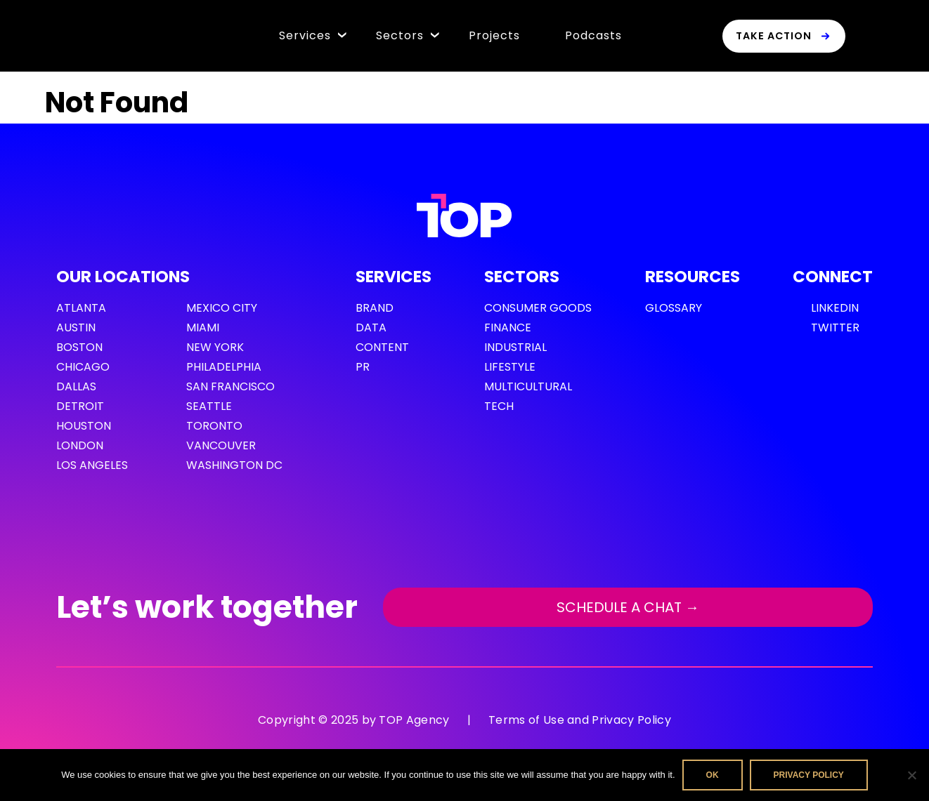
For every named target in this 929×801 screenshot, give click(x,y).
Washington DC (234, 465)
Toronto (214, 426)
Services (305, 35)
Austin (76, 327)
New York (215, 347)
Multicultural (528, 386)
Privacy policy (809, 775)
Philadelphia (223, 367)
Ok (712, 775)
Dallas (76, 386)
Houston (83, 426)
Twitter (835, 327)
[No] (911, 775)
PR (363, 367)
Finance (507, 327)
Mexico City (221, 308)
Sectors (400, 35)
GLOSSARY (673, 308)
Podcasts (593, 35)
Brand (375, 308)
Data (371, 327)
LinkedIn (835, 308)
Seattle (209, 406)
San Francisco (230, 386)
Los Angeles (92, 465)
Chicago (83, 367)
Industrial (515, 347)
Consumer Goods (538, 308)
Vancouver (221, 445)
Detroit (80, 406)
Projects (494, 35)
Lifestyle (509, 367)
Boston (79, 347)
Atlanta (81, 308)
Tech (499, 406)
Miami (202, 327)
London (79, 445)
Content (382, 347)
